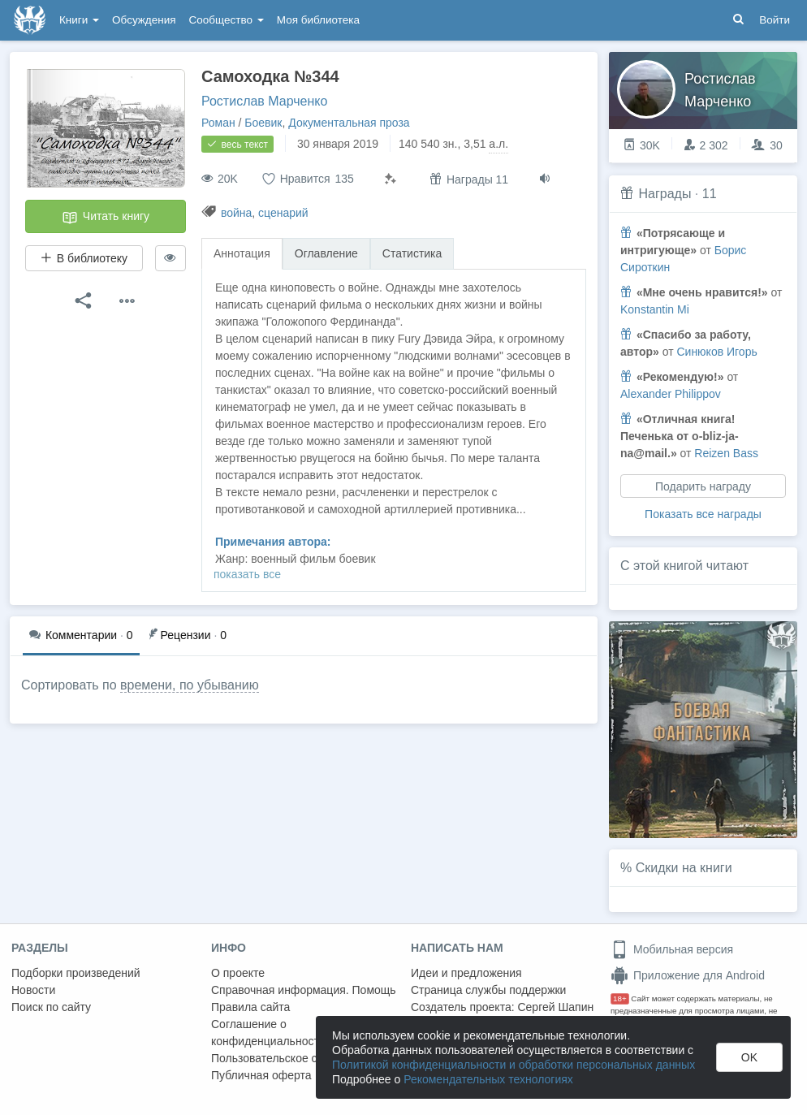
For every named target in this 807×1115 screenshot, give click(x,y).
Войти (774, 20)
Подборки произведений (75, 972)
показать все (247, 574)
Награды (664, 194)
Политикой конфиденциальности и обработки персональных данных (513, 1064)
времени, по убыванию (189, 685)
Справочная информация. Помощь (303, 989)
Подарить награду (703, 486)
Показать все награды (703, 514)
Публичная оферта (261, 1075)
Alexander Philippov (670, 393)
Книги (79, 20)
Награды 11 (468, 179)
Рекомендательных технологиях (488, 1079)
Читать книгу (105, 218)
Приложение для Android (688, 975)
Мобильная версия (672, 949)
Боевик (263, 122)
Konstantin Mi (654, 309)
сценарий (283, 212)
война (236, 212)
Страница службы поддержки (488, 989)
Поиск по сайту (51, 1006)
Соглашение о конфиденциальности (268, 1033)
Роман (218, 122)
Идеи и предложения (466, 972)
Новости (33, 989)
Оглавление (326, 253)
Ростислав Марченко (264, 101)
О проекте (238, 972)
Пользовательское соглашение (293, 1058)
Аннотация (242, 253)
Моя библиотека (318, 20)
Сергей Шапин (555, 1006)
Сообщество (226, 20)
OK (749, 1057)
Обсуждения (143, 20)
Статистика (412, 253)
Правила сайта (250, 1006)
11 (709, 194)
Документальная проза (348, 122)
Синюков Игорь (716, 351)
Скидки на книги (684, 868)
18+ (620, 998)
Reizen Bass (726, 453)
